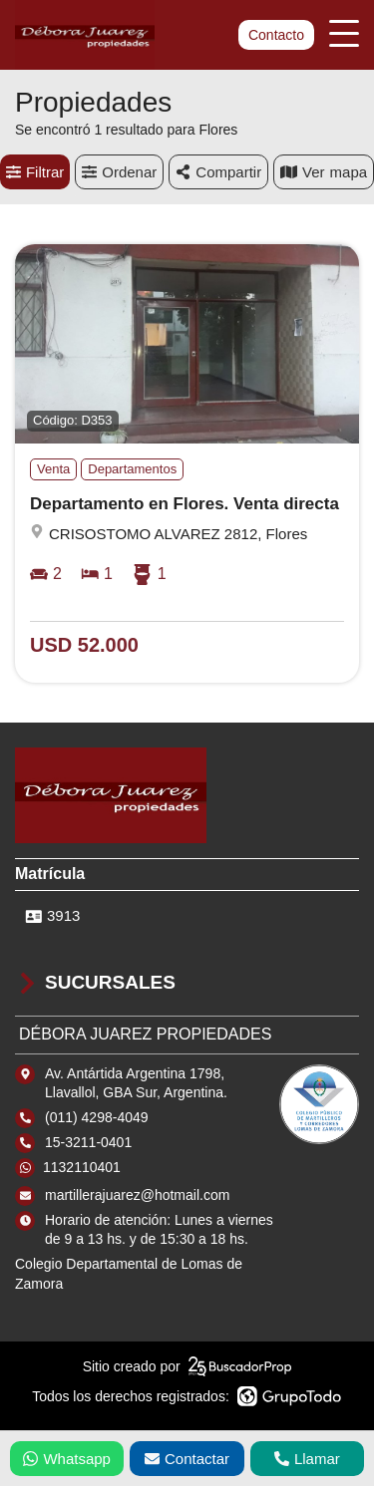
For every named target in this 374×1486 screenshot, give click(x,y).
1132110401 (82, 1167)
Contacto (276, 35)
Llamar (307, 1458)
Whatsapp (67, 1458)
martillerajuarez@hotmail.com (137, 1195)
